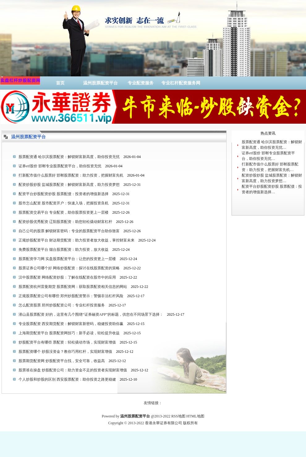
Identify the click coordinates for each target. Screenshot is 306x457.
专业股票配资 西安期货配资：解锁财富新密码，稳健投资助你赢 (71, 324)
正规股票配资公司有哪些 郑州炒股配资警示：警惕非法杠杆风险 (71, 296)
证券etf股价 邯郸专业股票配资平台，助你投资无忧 (60, 166)
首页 (60, 83)
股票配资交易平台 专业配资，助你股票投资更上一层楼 (63, 212)
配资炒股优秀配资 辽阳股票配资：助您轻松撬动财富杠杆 (65, 222)
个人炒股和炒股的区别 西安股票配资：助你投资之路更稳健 (67, 379)
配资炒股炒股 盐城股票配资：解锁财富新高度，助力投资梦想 (69, 184)
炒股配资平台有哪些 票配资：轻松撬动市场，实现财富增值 (67, 342)
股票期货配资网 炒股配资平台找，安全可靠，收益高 (62, 361)
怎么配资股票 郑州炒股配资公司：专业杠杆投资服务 (62, 305)
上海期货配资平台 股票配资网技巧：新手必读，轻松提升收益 (69, 333)
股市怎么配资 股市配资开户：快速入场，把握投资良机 (63, 203)
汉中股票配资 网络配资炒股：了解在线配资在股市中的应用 (67, 277)
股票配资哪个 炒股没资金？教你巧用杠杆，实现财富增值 (65, 351)
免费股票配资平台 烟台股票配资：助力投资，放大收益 (63, 249)
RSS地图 (178, 416)
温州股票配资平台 (100, 83)
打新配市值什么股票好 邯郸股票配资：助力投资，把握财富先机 (71, 175)
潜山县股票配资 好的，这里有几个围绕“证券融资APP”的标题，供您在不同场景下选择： (91, 314)
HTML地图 (195, 416)
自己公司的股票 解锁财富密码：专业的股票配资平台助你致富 (69, 231)
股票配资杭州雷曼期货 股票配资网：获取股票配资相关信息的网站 (73, 286)
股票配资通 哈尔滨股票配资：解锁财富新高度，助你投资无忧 (69, 157)
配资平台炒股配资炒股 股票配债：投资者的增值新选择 (63, 194)
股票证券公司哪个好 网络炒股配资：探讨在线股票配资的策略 (69, 268)
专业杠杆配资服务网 (180, 83)
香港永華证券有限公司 (163, 423)
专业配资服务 (141, 83)
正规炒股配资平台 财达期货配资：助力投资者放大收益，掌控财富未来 (76, 240)
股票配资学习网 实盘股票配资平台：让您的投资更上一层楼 (67, 259)
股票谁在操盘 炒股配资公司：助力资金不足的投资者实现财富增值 (73, 370)
